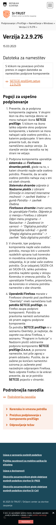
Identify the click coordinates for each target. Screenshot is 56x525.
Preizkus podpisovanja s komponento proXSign (25, 417)
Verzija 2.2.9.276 (27, 27)
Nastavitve (26, 522)
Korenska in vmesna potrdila (28, 409)
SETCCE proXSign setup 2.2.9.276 (25, 82)
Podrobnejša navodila (21, 396)
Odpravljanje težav (22, 425)
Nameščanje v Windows (41, 23)
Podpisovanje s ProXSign (13, 23)
